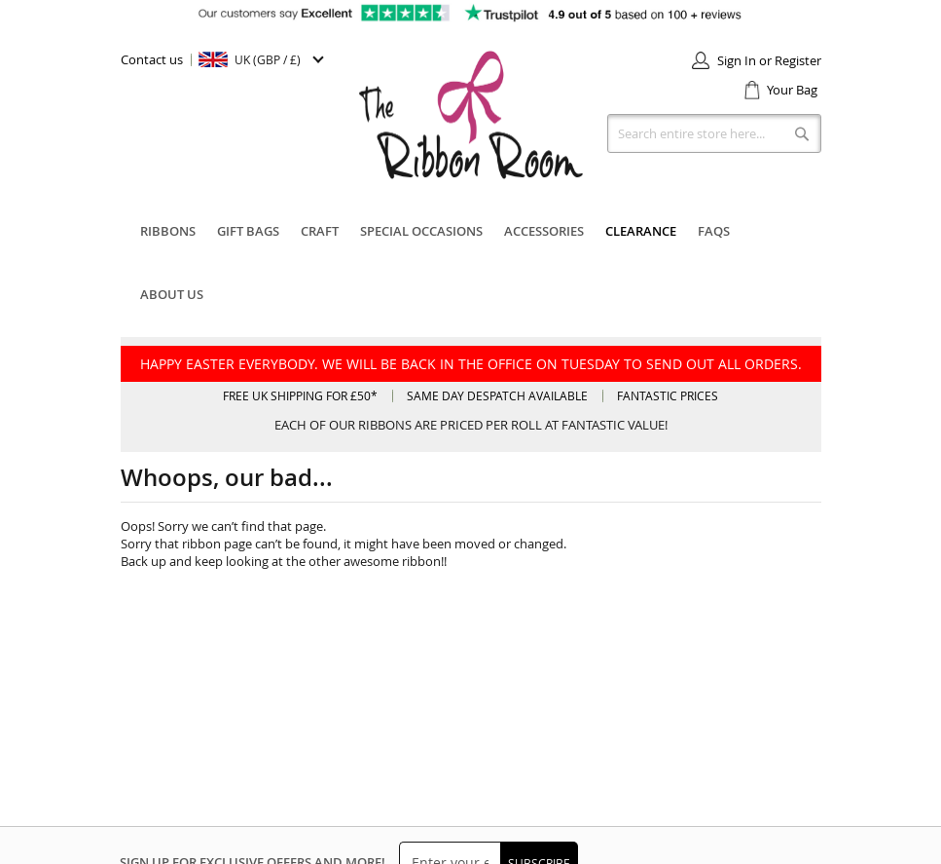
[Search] (801, 133)
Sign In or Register (769, 60)
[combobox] (714, 133)
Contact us (152, 59)
